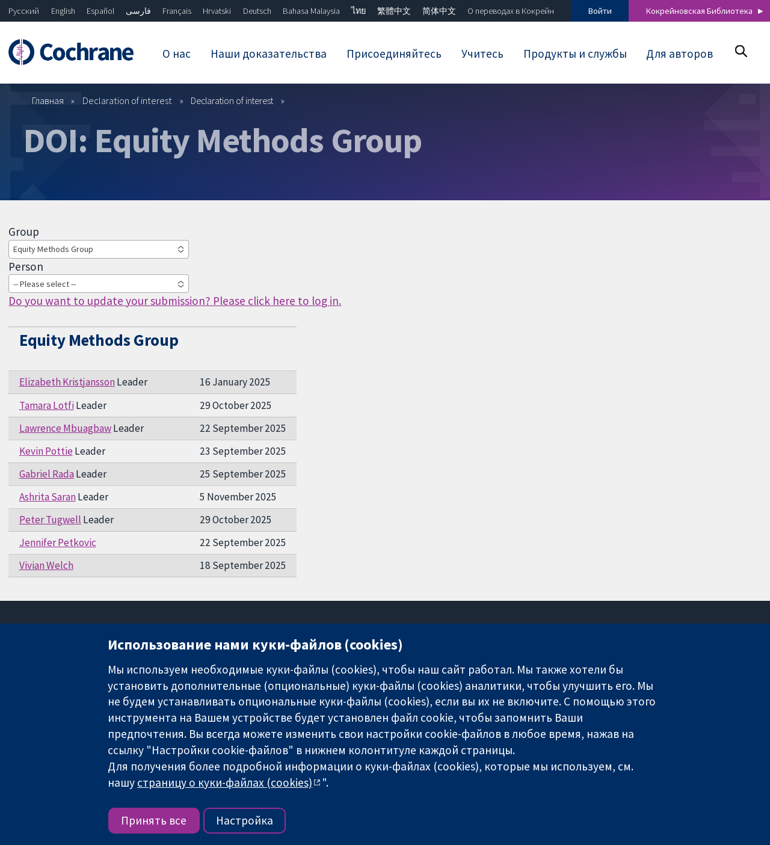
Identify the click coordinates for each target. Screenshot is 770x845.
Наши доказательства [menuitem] (269, 53)
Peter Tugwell (50, 519)
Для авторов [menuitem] (679, 53)
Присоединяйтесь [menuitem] (394, 53)
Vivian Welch (46, 565)
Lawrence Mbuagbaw (65, 428)
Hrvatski (217, 10)
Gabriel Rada (46, 474)
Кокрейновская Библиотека (699, 10)
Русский (23, 10)
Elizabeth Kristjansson (67, 382)
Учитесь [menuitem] (482, 53)
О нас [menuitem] (176, 53)
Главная (48, 100)
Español (100, 10)
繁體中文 (394, 10)
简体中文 (439, 10)
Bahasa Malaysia (311, 10)
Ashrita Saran (47, 496)
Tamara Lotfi (46, 405)
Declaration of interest (127, 100)
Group (23, 231)
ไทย (358, 10)
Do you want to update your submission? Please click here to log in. (174, 300)
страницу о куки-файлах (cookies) (224, 782)
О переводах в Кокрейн (510, 10)
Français (176, 10)
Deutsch (257, 10)
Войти (600, 10)
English (63, 10)
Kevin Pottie (46, 451)
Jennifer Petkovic (57, 542)
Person (25, 266)
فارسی (138, 10)
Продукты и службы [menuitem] (575, 53)
